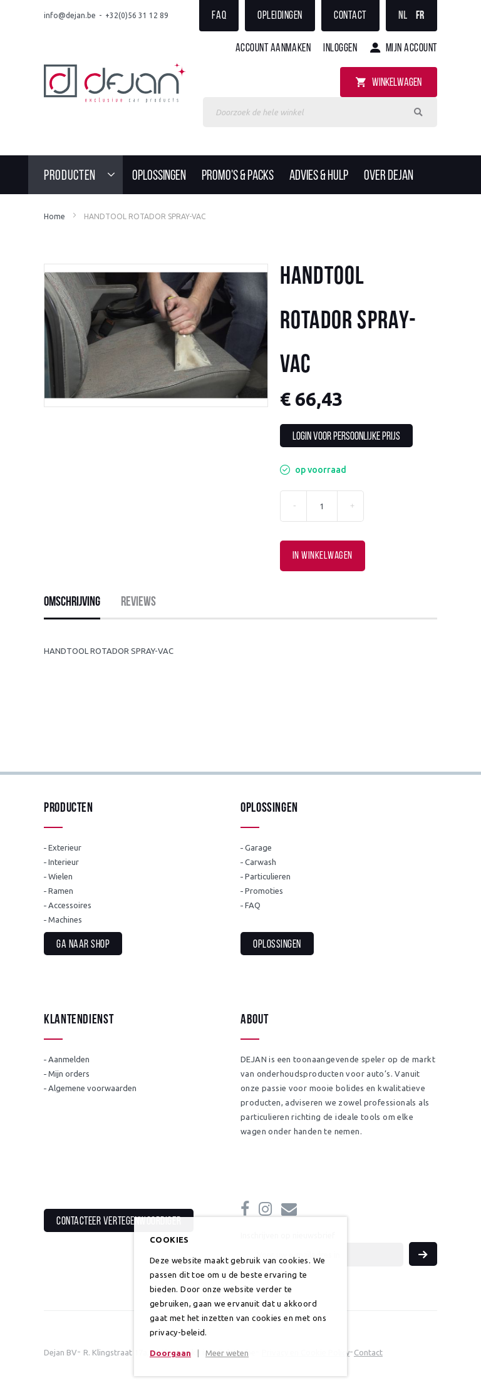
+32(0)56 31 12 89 (136, 15)
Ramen (60, 890)
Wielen (60, 876)
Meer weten (227, 1353)
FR (420, 16)
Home (54, 216)
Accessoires (69, 905)
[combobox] (320, 112)
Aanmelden (69, 1059)
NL (403, 16)
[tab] (72, 602)
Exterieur (64, 847)
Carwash (260, 861)
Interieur (63, 861)
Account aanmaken (273, 48)
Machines (65, 919)
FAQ (219, 16)
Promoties (264, 890)
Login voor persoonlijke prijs (346, 437)
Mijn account (411, 48)
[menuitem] (83, 174)
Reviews (138, 602)
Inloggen (340, 48)
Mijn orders (69, 1073)
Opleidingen (280, 16)
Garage (258, 847)
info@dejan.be (70, 15)
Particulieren (268, 876)
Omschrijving (72, 602)
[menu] (240, 174)
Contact (350, 16)
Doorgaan (170, 1353)
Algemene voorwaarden (92, 1088)
